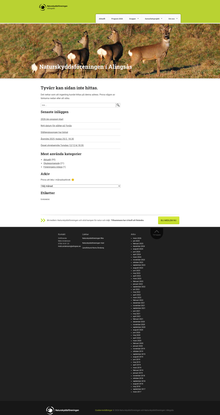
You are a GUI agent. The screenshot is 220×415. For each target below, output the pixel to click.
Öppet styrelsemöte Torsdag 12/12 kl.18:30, (62, 145)
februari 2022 (138, 300)
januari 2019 (138, 373)
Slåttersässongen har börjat (54, 132)
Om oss (172, 19)
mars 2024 (137, 257)
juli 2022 (136, 289)
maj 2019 (136, 362)
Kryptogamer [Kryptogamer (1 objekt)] (45, 199)
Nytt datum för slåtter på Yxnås (56, 125)
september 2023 (139, 265)
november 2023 (139, 260)
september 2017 (139, 389)
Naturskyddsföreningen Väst (93, 243)
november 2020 (139, 325)
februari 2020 (138, 343)
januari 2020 (138, 346)
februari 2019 (138, 370)
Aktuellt (102, 19)
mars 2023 (137, 279)
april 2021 (137, 316)
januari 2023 (138, 284)
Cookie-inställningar (103, 410)
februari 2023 (138, 281)
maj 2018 (136, 386)
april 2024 (137, 254)
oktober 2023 (138, 262)
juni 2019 (136, 359)
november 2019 (139, 349)
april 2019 (137, 365)
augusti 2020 (138, 330)
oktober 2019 (138, 351)
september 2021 (139, 308)
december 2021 (139, 303)
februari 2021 (138, 319)
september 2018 (139, 381)
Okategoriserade (51, 163)
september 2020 (139, 327)
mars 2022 (137, 298)
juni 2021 (136, 311)
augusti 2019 (138, 357)
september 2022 (139, 287)
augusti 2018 (138, 384)
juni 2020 (136, 333)
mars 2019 (137, 368)
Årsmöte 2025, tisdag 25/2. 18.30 (57, 139)
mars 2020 (137, 341)
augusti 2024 (138, 249)
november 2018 (139, 376)
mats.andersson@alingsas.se (69, 246)
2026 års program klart (52, 119)
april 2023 (137, 276)
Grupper (132, 19)
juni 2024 (136, 252)
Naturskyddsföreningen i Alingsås (85, 66)
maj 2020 (136, 335)
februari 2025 (138, 244)
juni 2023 (136, 271)
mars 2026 (137, 238)
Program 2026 (117, 19)
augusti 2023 (138, 268)
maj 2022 (136, 292)
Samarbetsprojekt (152, 19)
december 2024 (139, 246)
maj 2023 (136, 273)
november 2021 (139, 306)
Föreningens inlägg (52, 167)
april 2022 (137, 295)
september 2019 (139, 354)
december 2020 (139, 322)
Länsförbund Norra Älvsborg (93, 248)
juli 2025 (136, 241)
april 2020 (137, 338)
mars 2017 (137, 392)
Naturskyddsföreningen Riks (93, 238)
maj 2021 (136, 314)
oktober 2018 (138, 378)
